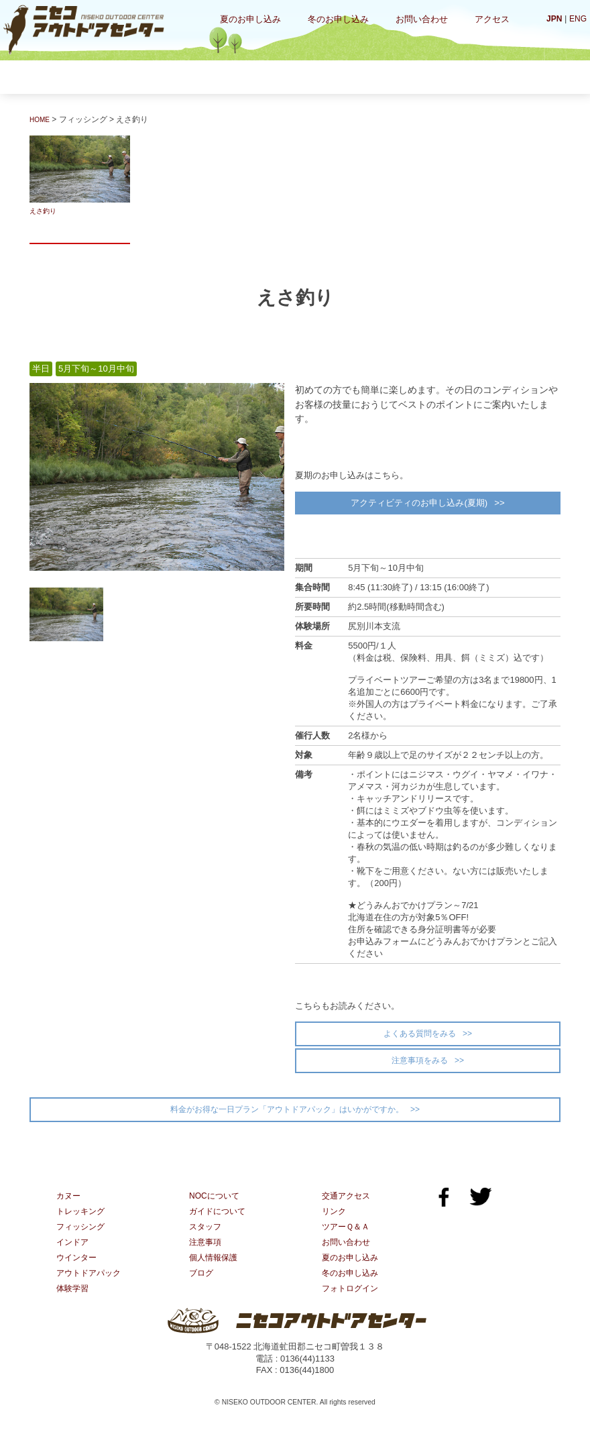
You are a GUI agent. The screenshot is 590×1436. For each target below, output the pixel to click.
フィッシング (242, 77)
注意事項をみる (419, 1067)
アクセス (492, 19)
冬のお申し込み (338, 19)
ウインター (412, 77)
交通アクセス (348, 1208)
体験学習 (496, 77)
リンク (335, 1224)
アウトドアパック (91, 1289)
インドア (327, 77)
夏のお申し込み (250, 19)
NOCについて (216, 1208)
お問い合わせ (422, 19)
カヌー (72, 77)
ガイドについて (219, 1224)
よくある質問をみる (419, 1039)
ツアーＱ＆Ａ (347, 1240)
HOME (42, 119)
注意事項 (206, 1257)
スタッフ (206, 1240)
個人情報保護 (215, 1273)
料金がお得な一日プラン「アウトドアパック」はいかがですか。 (286, 1120)
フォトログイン (352, 1305)
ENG (577, 18)
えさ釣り (80, 175)
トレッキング (157, 77)
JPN (552, 18)
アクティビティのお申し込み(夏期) (418, 504)
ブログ (202, 1289)
